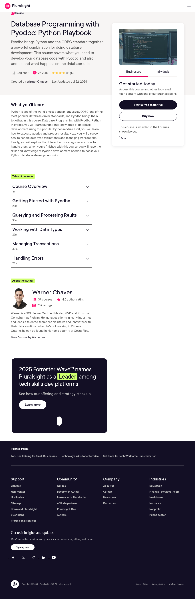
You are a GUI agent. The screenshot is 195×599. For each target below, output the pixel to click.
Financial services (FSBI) (164, 491)
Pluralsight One (66, 509)
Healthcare (156, 497)
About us (108, 485)
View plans (17, 514)
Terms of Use (142, 584)
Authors (62, 514)
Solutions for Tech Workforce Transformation (129, 456)
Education (155, 485)
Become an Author (68, 491)
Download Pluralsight (24, 509)
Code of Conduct (176, 584)
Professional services (23, 520)
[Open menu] (189, 6)
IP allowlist (17, 497)
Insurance (155, 503)
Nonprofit (155, 509)
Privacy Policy (158, 584)
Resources (109, 503)
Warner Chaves (37, 81)
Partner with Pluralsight (71, 497)
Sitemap (16, 503)
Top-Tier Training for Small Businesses (34, 456)
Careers (107, 491)
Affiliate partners (67, 503)
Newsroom (109, 497)
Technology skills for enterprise (80, 456)
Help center (18, 491)
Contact (16, 485)
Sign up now (22, 547)
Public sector (157, 514)
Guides (61, 485)
